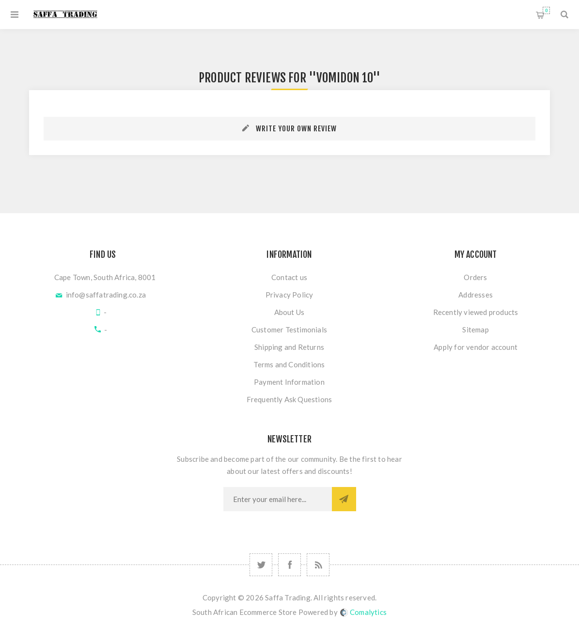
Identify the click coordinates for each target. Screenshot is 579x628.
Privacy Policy (289, 294)
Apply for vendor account (475, 347)
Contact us (289, 277)
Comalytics (363, 612)
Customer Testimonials (289, 329)
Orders (475, 277)
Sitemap (475, 329)
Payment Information (289, 381)
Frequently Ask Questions (289, 399)
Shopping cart (546, 10)
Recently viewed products (475, 312)
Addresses (475, 294)
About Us (289, 312)
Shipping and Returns (289, 347)
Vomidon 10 (344, 77)
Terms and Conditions (289, 364)
